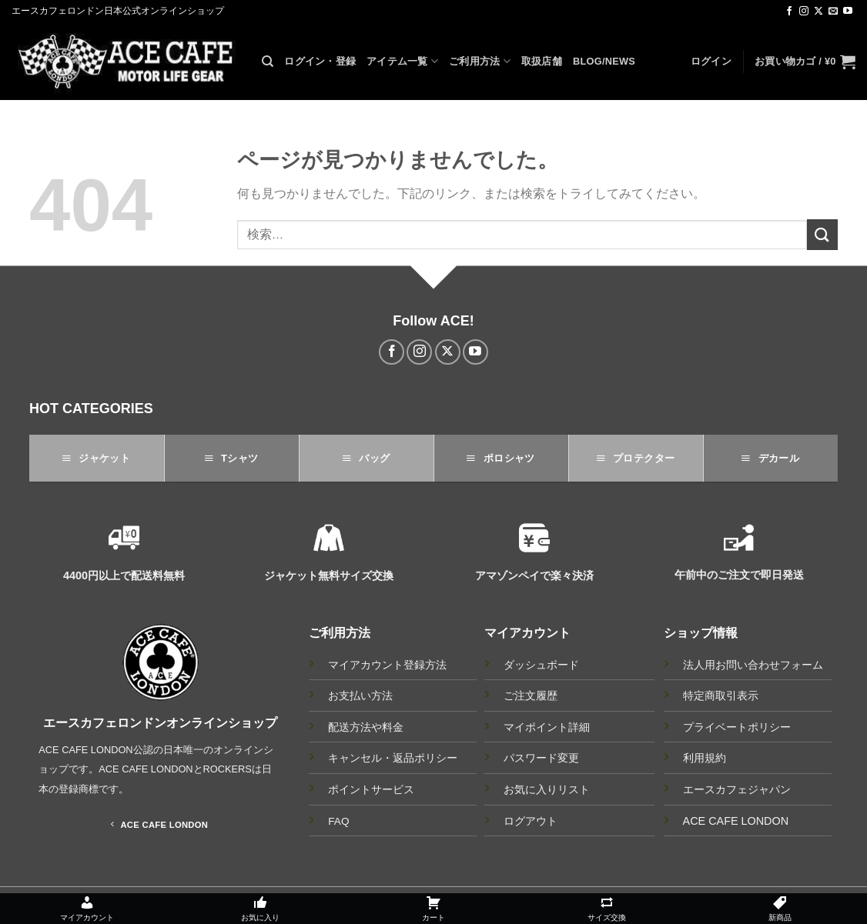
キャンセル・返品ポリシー (392, 758)
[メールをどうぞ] (833, 11)
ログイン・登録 (320, 61)
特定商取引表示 (720, 695)
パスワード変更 (541, 758)
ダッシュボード (541, 665)
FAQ (338, 821)
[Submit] (822, 234)
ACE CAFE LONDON (736, 821)
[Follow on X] (818, 11)
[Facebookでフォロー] (789, 11)
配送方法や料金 (365, 727)
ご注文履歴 (530, 695)
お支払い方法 (360, 696)
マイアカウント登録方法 (387, 665)
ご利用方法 (479, 61)
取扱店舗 (541, 61)
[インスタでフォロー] (803, 11)
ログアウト (530, 821)
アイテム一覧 (402, 61)
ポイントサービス (371, 790)
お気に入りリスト (547, 789)
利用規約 (704, 758)
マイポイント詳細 (547, 727)
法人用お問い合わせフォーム (753, 665)
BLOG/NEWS (604, 61)
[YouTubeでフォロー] (847, 11)
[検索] (267, 61)
